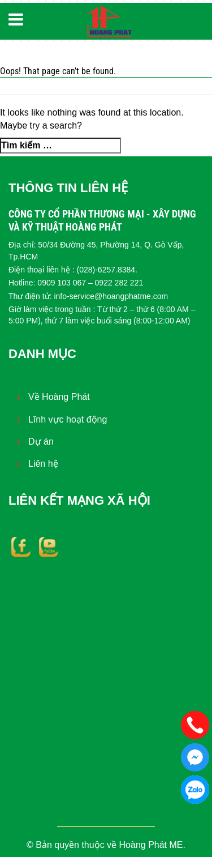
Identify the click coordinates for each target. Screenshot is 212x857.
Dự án (41, 441)
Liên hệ (43, 463)
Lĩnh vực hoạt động (67, 419)
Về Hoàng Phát (59, 397)
